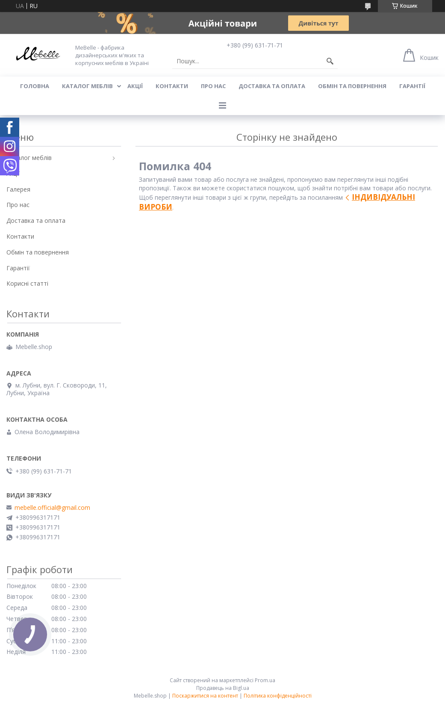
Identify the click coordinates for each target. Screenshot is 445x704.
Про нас (213, 86)
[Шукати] (330, 61)
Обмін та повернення (352, 86)
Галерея (18, 189)
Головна (34, 86)
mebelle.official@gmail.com (52, 508)
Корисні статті (27, 283)
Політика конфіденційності (278, 695)
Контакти (172, 86)
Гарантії (412, 86)
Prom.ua (265, 680)
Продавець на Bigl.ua (222, 688)
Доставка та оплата (272, 86)
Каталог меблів (87, 86)
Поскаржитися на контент (205, 695)
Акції (135, 86)
